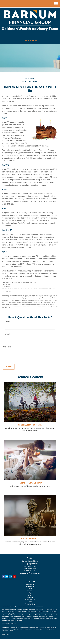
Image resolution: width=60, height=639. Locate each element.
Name (7, 321)
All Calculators (30, 604)
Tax (30, 593)
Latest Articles (30, 600)
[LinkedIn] (10, 576)
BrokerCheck (39, 606)
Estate (30, 589)
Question (7, 347)
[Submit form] (8, 367)
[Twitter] (6, 576)
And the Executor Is (30, 538)
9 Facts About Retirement (30, 425)
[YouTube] (14, 576)
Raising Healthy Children (30, 483)
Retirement (30, 584)
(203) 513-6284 (30, 40)
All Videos (30, 602)
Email (7, 334)
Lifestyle (30, 597)
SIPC (24, 629)
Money (30, 595)
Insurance (30, 591)
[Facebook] (3, 576)
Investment (30, 586)
